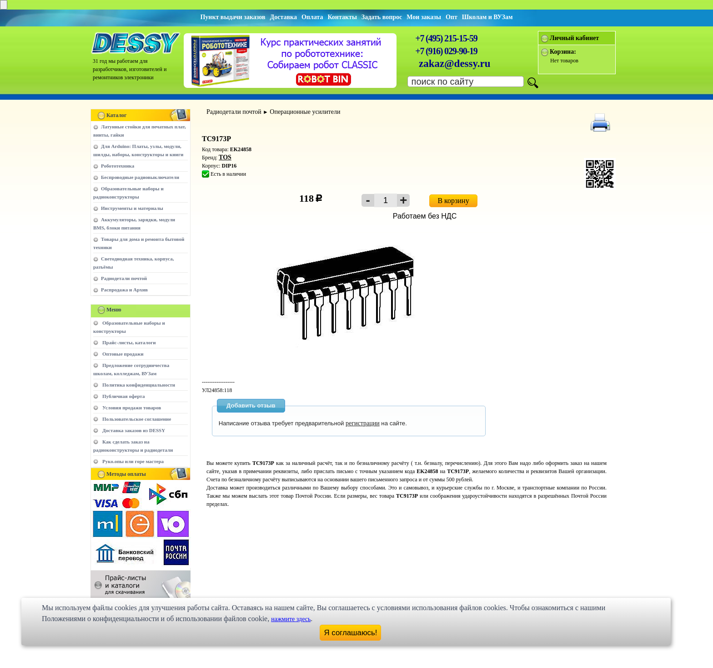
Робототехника (117, 165)
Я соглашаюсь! (350, 632)
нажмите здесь (291, 619)
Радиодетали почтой (124, 278)
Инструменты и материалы (132, 208)
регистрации (363, 423)
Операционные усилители (305, 111)
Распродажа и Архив (124, 289)
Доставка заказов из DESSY (133, 430)
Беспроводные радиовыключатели (140, 177)
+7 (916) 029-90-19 (446, 51)
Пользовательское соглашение (136, 419)
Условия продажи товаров (131, 407)
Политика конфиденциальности (138, 385)
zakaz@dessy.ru (455, 63)
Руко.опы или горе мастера (133, 461)
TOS (225, 157)
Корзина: (563, 51)
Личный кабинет (574, 38)
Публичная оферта (123, 396)
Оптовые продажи (123, 354)
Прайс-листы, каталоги (129, 342)
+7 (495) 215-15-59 (446, 38)
